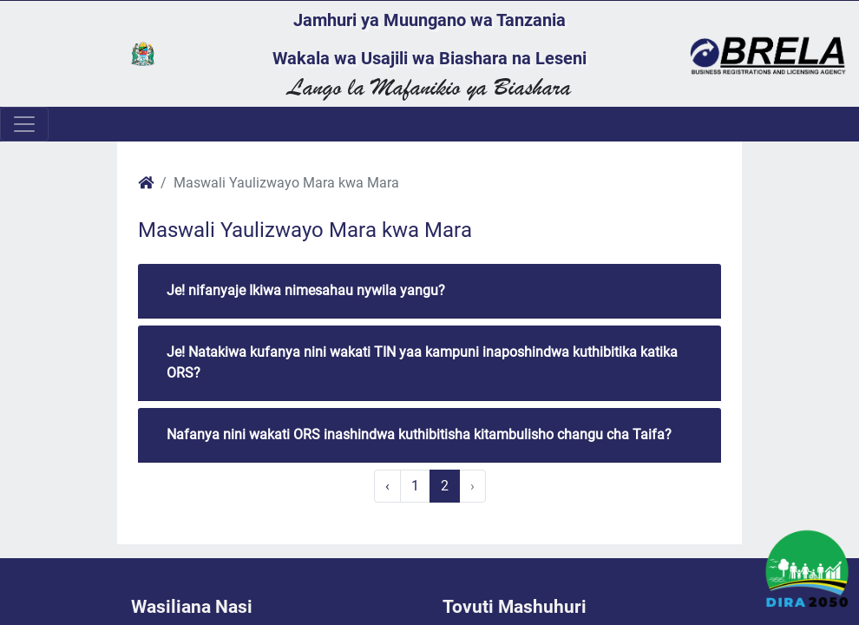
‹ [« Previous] (387, 485)
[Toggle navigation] (24, 124)
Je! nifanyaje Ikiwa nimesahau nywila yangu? (306, 290)
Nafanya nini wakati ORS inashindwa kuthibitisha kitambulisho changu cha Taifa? (419, 434)
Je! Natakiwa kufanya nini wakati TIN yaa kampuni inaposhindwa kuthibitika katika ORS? (422, 362)
